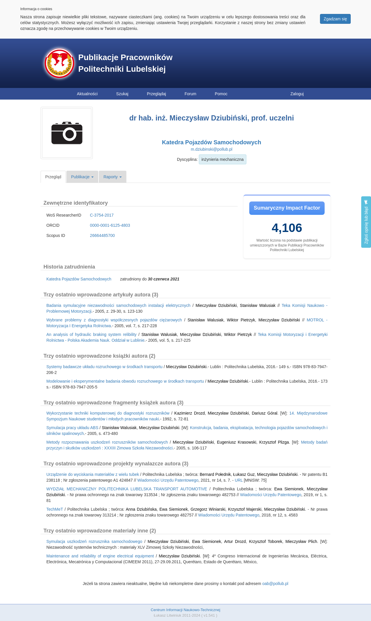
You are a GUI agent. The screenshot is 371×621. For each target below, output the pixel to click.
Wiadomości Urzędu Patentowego (168, 480)
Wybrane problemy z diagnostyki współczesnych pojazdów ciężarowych (114, 320)
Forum (190, 93)
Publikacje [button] (82, 176)
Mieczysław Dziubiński (216, 305)
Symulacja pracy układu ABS (72, 427)
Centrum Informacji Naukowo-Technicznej (185, 610)
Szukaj (122, 93)
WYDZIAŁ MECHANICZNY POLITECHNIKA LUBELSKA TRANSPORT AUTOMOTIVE (126, 489)
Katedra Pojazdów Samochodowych (211, 142)
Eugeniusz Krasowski (236, 442)
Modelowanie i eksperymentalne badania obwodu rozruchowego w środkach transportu (125, 381)
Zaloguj (297, 93)
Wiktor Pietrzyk (241, 320)
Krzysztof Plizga (274, 442)
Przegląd (53, 176)
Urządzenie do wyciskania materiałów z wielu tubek (92, 474)
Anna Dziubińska (141, 509)
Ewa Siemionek (288, 489)
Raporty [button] (112, 176)
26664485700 (102, 235)
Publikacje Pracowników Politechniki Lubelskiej (125, 63)
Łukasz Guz (244, 474)
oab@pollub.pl (275, 583)
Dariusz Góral (264, 413)
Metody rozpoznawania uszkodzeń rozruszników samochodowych (107, 442)
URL (239, 480)
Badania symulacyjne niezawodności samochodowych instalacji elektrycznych (118, 305)
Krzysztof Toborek (265, 541)
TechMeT (54, 509)
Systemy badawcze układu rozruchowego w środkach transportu (104, 366)
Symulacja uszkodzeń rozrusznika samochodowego (94, 541)
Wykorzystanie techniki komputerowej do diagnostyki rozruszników (108, 413)
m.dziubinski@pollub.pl (211, 149)
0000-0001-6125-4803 (110, 225)
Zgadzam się (335, 19)
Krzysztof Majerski (244, 509)
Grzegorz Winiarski (207, 509)
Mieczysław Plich (301, 541)
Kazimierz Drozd (189, 413)
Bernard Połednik (215, 474)
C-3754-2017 (102, 215)
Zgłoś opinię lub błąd (366, 222)
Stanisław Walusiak (258, 305)
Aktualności (87, 93)
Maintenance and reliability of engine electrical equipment (100, 556)
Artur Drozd (235, 541)
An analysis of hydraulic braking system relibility (91, 334)
